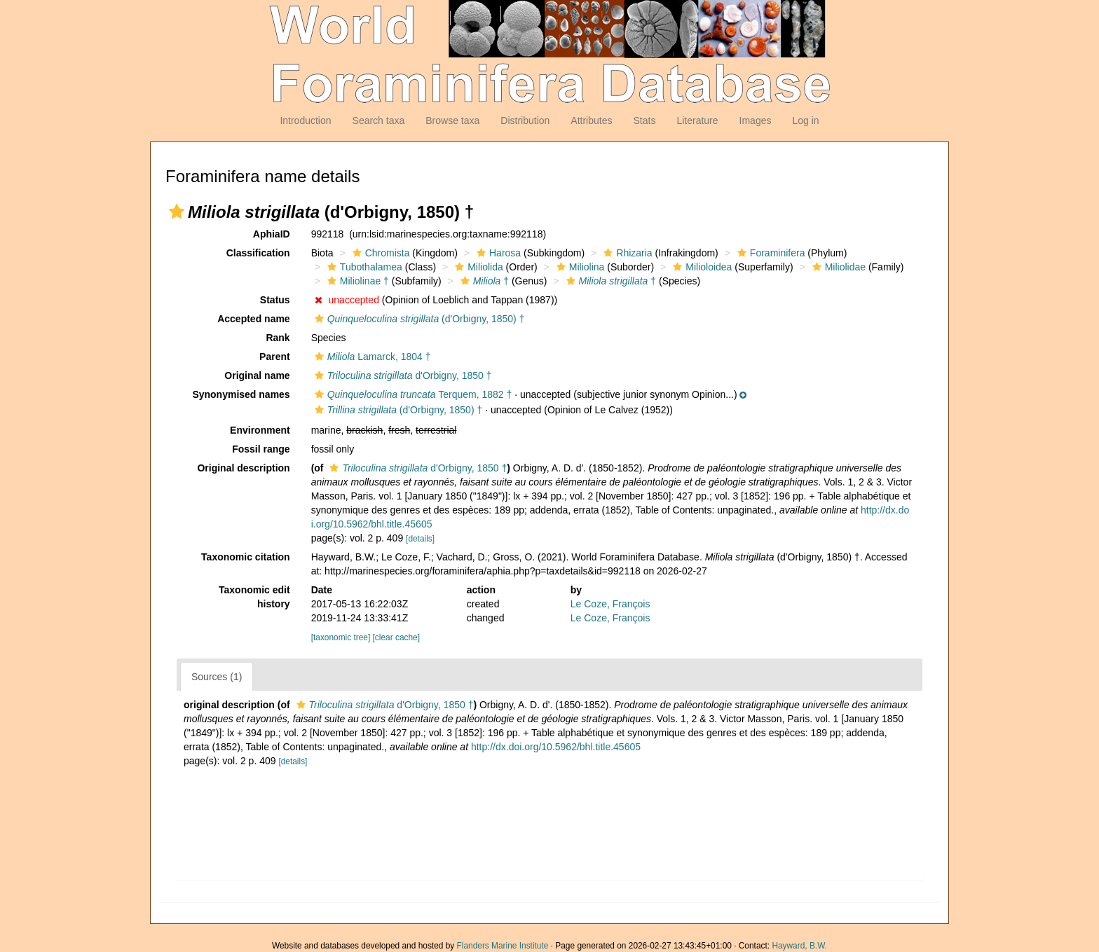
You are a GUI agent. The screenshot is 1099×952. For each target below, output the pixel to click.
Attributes (591, 120)
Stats (644, 120)
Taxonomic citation (245, 557)
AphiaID (271, 234)
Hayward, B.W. (799, 946)
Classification (258, 252)
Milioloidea (700, 267)
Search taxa (379, 120)
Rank (277, 337)
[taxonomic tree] (341, 637)
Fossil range (260, 449)
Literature (697, 120)
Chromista (379, 252)
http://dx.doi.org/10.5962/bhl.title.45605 (556, 746)
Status (275, 299)
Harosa (497, 252)
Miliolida (477, 267)
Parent (274, 356)
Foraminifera (769, 252)
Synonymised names (240, 394)
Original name (256, 375)
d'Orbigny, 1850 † (401, 375)
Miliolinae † (356, 281)
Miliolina (579, 267)
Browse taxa (452, 120)
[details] (420, 539)
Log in (805, 120)
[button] (176, 211)
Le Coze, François (610, 603)
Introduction (305, 120)
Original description (243, 468)
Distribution (525, 120)
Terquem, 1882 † (411, 394)
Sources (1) (216, 676)
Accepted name (253, 318)
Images (755, 120)
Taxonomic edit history (254, 596)
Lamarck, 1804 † (371, 356)
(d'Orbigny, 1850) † (418, 318)
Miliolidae (837, 267)
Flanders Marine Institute (503, 946)
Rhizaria (626, 252)
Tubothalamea (363, 267)
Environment (260, 430)
